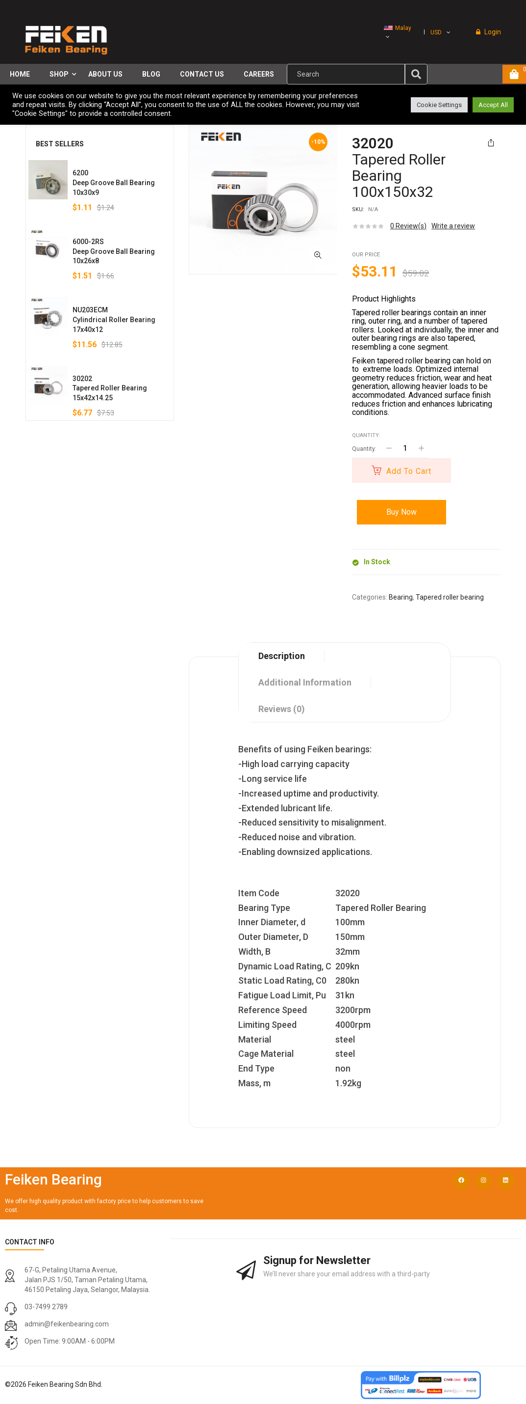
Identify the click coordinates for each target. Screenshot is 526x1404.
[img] (416, 74)
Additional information (304, 682)
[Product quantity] (405, 448)
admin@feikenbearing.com (67, 1324)
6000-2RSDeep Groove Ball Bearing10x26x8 (114, 251)
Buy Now (401, 512)
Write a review (453, 226)
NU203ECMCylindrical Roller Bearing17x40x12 (114, 319)
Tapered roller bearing (450, 597)
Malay (397, 28)
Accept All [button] (493, 105)
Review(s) (408, 226)
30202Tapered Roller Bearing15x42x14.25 (110, 388)
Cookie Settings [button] (439, 105)
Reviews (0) (281, 709)
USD (436, 32)
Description (281, 656)
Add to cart (408, 471)
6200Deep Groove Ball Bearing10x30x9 (114, 182)
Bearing (401, 597)
